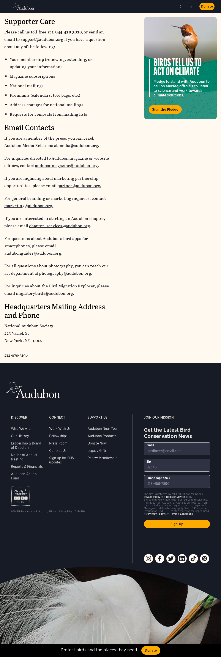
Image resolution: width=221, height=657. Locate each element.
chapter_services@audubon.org (59, 226)
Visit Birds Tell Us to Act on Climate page (180, 68)
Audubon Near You (102, 429)
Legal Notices (51, 511)
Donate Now (97, 443)
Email (150, 445)
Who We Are (20, 429)
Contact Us (57, 451)
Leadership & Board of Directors (26, 445)
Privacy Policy (66, 511)
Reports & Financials (27, 467)
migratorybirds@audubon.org (44, 293)
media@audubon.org (78, 145)
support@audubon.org (42, 39)
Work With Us (59, 429)
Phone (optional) (158, 477)
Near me (181, 6)
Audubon (24, 6)
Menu (8, 6)
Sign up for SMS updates (61, 460)
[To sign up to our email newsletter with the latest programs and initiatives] (177, 448)
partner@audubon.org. (79, 186)
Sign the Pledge (165, 109)
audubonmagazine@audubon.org (66, 165)
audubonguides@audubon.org (32, 253)
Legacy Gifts (97, 451)
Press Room (58, 443)
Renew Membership (103, 458)
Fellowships (58, 436)
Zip (149, 461)
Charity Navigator (20, 496)
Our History (20, 436)
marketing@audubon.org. (28, 206)
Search (191, 6)
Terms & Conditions (181, 513)
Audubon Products (102, 436)
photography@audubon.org (65, 273)
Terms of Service (175, 496)
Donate (207, 6)
